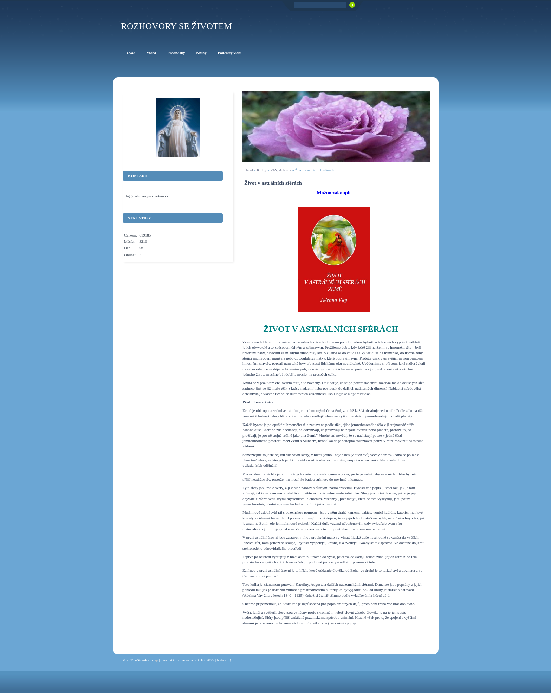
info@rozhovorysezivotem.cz (145, 196)
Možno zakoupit (334, 192)
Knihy (261, 170)
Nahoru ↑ (224, 660)
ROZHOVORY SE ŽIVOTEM (176, 26)
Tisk (164, 660)
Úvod (248, 170)
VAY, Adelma (280, 170)
